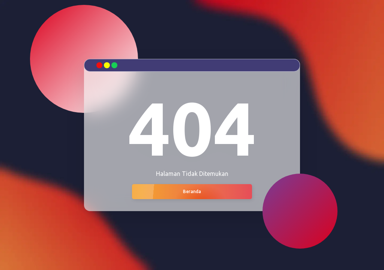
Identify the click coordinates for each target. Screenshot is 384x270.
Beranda (192, 191)
